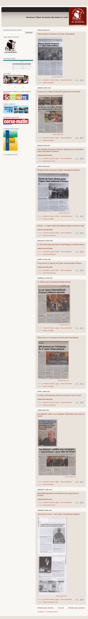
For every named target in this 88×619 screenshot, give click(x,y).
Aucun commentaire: (66, 80)
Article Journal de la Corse (50, 602)
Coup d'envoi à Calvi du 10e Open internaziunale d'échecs (59, 263)
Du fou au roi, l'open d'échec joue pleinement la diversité (58, 92)
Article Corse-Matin (48, 82)
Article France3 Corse (49, 161)
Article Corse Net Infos (49, 235)
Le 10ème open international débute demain (54, 282)
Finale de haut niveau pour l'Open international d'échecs (58, 170)
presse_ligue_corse (58, 76)
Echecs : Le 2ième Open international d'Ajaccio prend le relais (60, 226)
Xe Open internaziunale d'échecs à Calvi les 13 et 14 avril (59, 395)
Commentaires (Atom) (51, 611)
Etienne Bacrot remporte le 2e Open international (55, 34)
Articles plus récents (45, 608)
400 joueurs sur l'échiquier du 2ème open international (57, 338)
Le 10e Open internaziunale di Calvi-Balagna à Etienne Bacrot (60, 244)
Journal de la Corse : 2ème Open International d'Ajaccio (58, 514)
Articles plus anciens (76, 608)
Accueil (61, 608)
